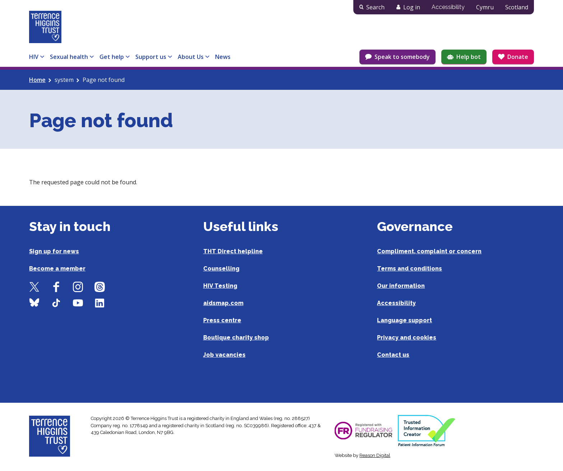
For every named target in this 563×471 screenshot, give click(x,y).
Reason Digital (374, 455)
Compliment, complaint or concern (429, 251)
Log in (411, 7)
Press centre (222, 320)
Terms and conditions (409, 268)
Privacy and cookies (406, 337)
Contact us (393, 354)
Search (375, 7)
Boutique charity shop (236, 337)
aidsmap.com (223, 303)
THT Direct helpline (233, 251)
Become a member (57, 268)
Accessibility (448, 7)
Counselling (221, 268)
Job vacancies (224, 354)
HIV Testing (220, 285)
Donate (517, 57)
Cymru (485, 7)
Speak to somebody (402, 57)
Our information (401, 285)
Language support (404, 320)
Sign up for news (54, 251)
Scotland (516, 7)
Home (37, 80)
